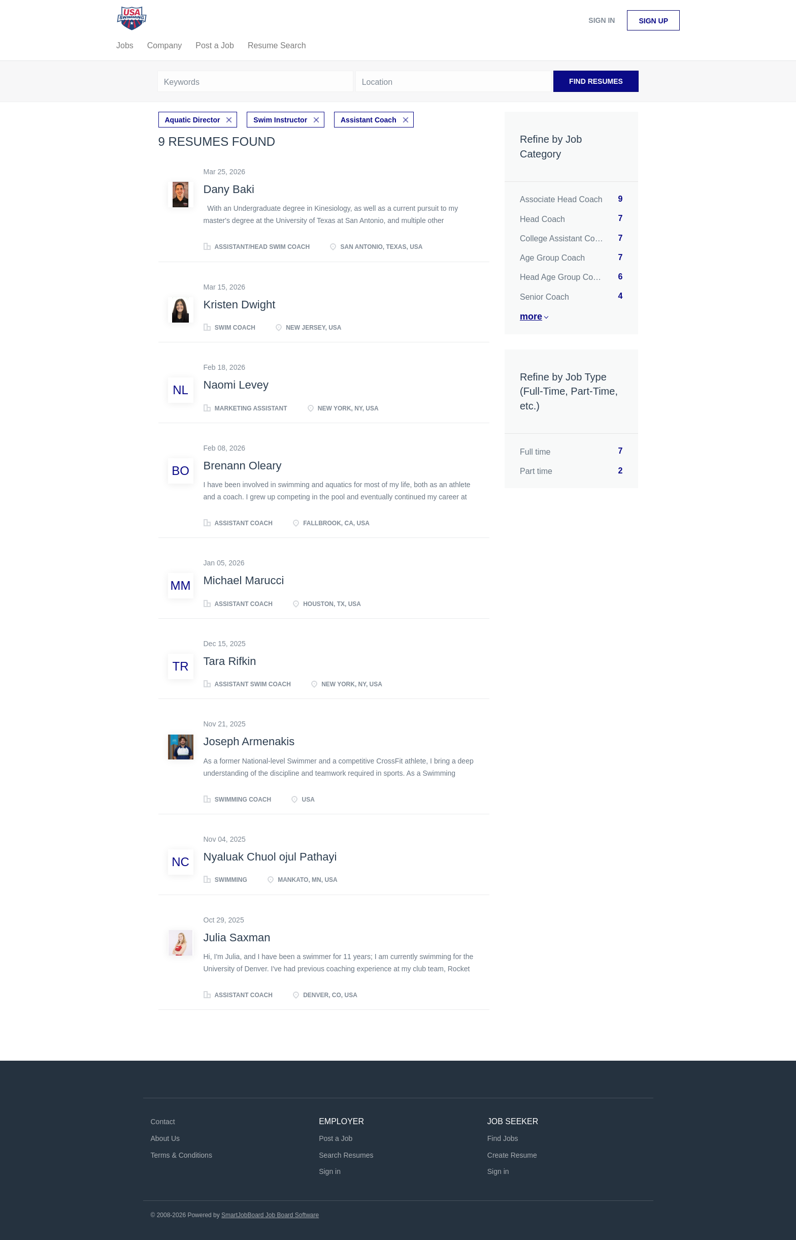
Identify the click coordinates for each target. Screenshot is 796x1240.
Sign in (601, 20)
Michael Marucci (244, 580)
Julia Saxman (237, 937)
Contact (163, 1122)
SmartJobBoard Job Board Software (270, 1215)
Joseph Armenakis (249, 741)
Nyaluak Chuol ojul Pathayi (270, 856)
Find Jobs (502, 1138)
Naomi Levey (236, 384)
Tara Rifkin (230, 661)
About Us (165, 1138)
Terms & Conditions (181, 1155)
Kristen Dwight (240, 304)
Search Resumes (346, 1155)
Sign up (653, 21)
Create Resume (512, 1155)
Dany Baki (229, 189)
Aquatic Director (192, 120)
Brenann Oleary (243, 465)
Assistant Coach (368, 120)
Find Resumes (596, 81)
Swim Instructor (280, 120)
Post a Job (335, 1138)
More (531, 316)
